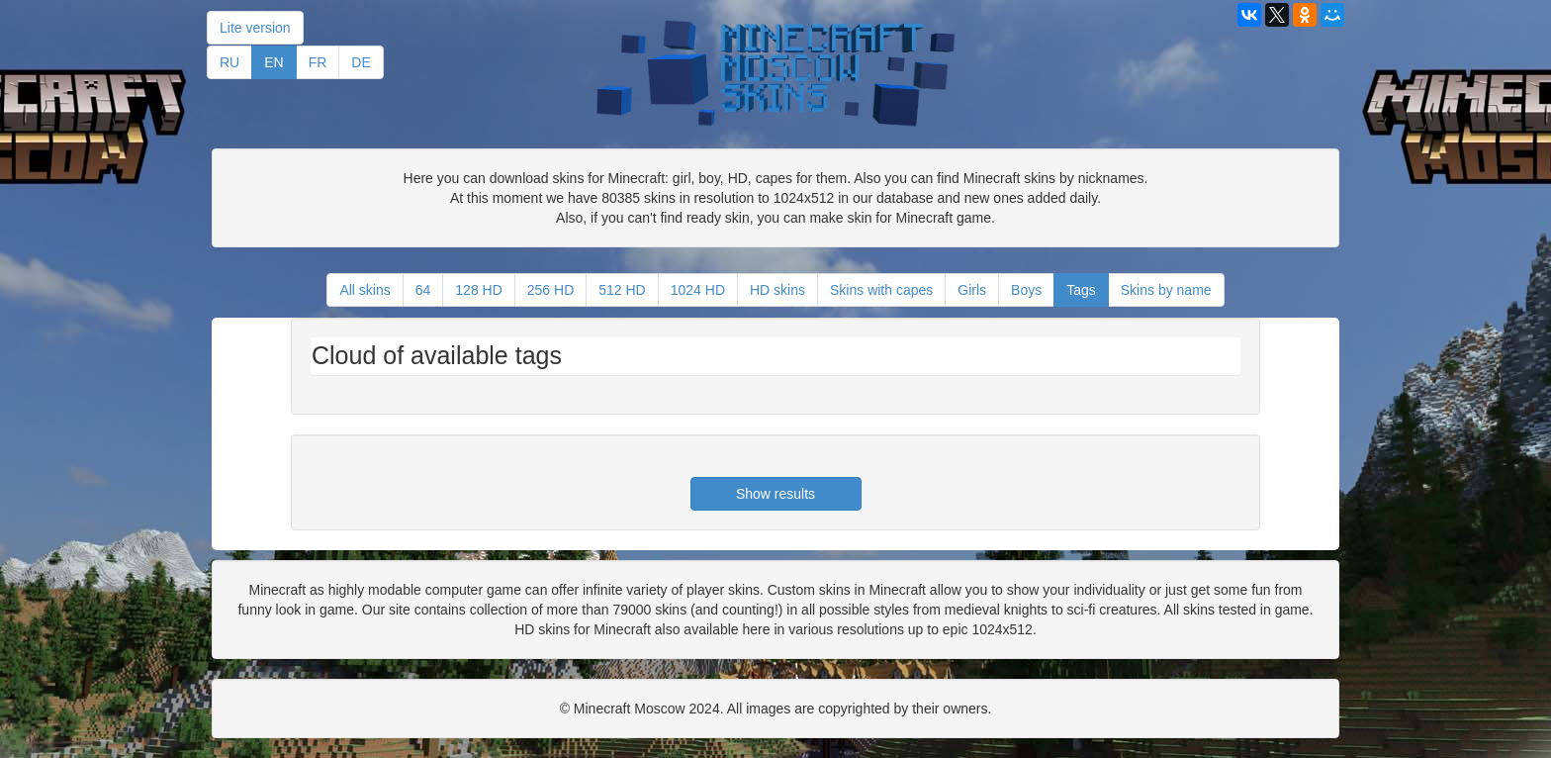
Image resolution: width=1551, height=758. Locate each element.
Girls (972, 290)
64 (423, 290)
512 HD (621, 290)
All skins (364, 290)
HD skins (777, 290)
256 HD (550, 290)
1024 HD (698, 290)
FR (318, 62)
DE (360, 62)
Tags (1081, 290)
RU (229, 62)
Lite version (255, 28)
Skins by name (1166, 290)
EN (273, 62)
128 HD (478, 290)
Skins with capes (881, 290)
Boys (1026, 290)
